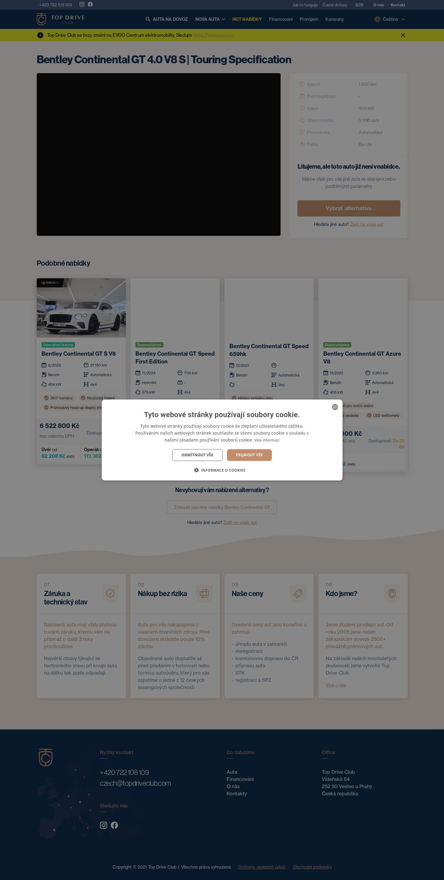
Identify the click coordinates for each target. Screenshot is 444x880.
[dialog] (222, 440)
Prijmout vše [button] (249, 454)
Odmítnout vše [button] (197, 454)
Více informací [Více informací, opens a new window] (266, 440)
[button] (222, 470)
